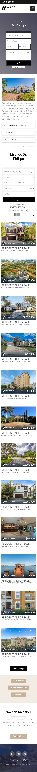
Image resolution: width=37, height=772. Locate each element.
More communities (18, 688)
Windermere (18, 695)
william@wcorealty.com (12, 6)
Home (11, 759)
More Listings (18, 668)
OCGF (33, 147)
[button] (32, 8)
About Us (17, 759)
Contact (25, 759)
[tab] (18, 125)
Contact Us (18, 736)
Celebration (18, 681)
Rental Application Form (19, 760)
